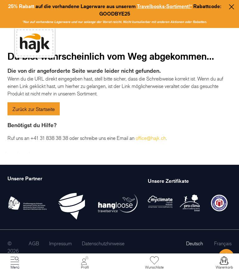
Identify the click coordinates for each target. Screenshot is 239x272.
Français (223, 243)
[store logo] (35, 43)
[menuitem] (34, 243)
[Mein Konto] (85, 263)
